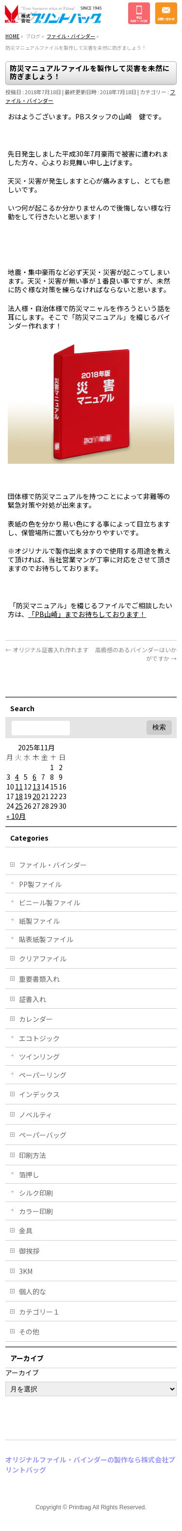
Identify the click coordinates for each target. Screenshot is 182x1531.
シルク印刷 (36, 1193)
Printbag (80, 1507)
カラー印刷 (36, 1211)
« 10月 (16, 816)
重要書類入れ (39, 979)
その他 (29, 1331)
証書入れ (32, 999)
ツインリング (39, 1056)
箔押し (29, 1174)
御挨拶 (29, 1251)
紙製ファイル (39, 921)
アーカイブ (22, 1372)
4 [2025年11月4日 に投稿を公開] (17, 777)
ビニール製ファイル (49, 902)
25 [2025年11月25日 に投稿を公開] (19, 806)
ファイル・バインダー (53, 865)
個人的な (32, 1291)
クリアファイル (42, 958)
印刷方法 (32, 1155)
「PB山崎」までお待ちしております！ (87, 614)
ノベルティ (35, 1114)
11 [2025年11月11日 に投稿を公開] (19, 786)
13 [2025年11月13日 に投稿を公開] (36, 786)
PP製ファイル (40, 884)
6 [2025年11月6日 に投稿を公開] (34, 777)
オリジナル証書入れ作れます (46, 649)
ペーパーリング (42, 1075)
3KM (26, 1271)
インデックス (39, 1094)
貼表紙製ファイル (46, 939)
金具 (26, 1230)
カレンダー (36, 1019)
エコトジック (39, 1038)
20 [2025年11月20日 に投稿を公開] (36, 796)
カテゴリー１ (39, 1311)
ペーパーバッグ (42, 1135)
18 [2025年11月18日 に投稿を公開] (19, 796)
